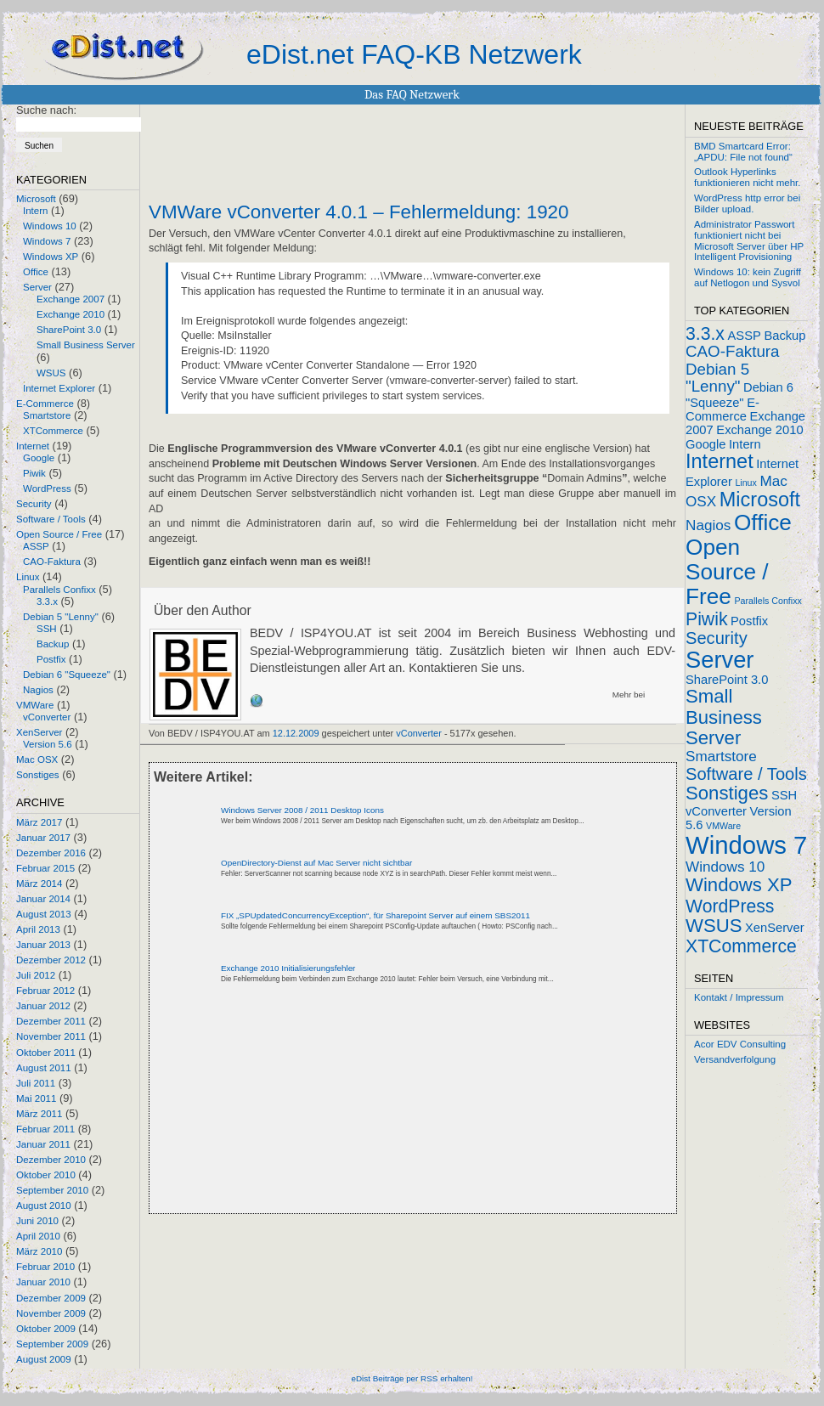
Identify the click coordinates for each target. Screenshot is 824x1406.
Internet (32, 446)
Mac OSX (37, 759)
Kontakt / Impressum (739, 997)
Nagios (38, 690)
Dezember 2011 (51, 1021)
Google (38, 458)
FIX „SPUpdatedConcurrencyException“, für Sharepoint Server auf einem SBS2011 (375, 915)
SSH (47, 629)
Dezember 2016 (51, 853)
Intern (35, 211)
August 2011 (43, 1068)
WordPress (47, 488)
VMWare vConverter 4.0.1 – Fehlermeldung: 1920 (359, 212)
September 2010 (52, 1190)
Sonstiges (37, 775)
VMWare (35, 705)
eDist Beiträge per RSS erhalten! (411, 1378)
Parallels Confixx (59, 589)
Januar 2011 (43, 1144)
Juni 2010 (37, 1221)
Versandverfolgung (735, 1059)
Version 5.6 (47, 744)
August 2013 (43, 914)
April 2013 (38, 929)
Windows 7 (47, 241)
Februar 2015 (45, 868)
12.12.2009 (296, 733)
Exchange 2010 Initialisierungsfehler (288, 968)
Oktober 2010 (46, 1175)
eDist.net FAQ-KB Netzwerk (414, 54)
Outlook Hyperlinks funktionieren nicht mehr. (747, 177)
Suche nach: (46, 110)
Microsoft (36, 199)
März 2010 (39, 1251)
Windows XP (50, 256)
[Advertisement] (305, 1103)
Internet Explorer (59, 388)
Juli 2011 (35, 1083)
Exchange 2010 (70, 314)
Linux (28, 577)
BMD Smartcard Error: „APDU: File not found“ (743, 151)
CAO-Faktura (52, 561)
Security (34, 504)
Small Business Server (86, 345)
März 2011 (39, 1114)
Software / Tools (51, 519)
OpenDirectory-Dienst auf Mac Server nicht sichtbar (316, 862)
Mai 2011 (36, 1098)
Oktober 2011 (46, 1052)
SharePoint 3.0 (69, 330)
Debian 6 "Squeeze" (66, 674)
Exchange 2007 (70, 299)
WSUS (51, 373)
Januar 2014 (43, 899)
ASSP (36, 546)
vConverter (47, 717)
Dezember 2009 (51, 1298)
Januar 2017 (43, 838)
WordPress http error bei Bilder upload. (747, 203)
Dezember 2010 (51, 1160)
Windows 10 (49, 226)
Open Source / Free (59, 534)
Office (35, 272)
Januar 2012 (43, 1006)
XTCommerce (53, 431)
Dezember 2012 (51, 960)
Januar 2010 (43, 1282)
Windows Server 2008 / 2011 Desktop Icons (302, 810)
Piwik (34, 473)
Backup (53, 644)
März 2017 (39, 822)
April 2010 (38, 1236)
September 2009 (52, 1344)
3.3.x (47, 601)
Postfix (51, 659)
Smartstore (47, 415)
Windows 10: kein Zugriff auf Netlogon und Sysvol (747, 277)
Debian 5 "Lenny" (61, 617)
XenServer (39, 732)
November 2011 (51, 1036)
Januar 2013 (43, 945)
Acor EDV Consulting (740, 1044)
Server (37, 287)
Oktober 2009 (46, 1329)
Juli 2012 (35, 975)
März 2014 (39, 883)
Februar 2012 (45, 990)
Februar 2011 (45, 1129)
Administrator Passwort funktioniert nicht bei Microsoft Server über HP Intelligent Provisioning (749, 240)
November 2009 (51, 1313)
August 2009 (43, 1359)
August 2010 (43, 1205)
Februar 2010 (45, 1267)
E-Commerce (45, 403)
